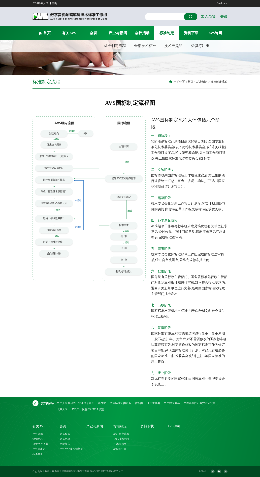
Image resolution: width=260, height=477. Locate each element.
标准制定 (166, 33)
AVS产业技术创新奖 (71, 448)
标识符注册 (200, 46)
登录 (224, 16)
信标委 (139, 403)
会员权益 (65, 433)
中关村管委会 (172, 403)
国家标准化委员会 (120, 403)
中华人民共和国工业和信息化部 (75, 403)
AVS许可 (215, 33)
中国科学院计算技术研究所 (200, 403)
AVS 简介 (37, 433)
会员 (93, 33)
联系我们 (37, 453)
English (221, 3)
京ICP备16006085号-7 (112, 471)
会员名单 (65, 438)
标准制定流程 (115, 46)
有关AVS (69, 33)
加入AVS (208, 16)
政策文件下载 (40, 443)
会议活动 (142, 33)
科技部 (102, 403)
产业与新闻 (118, 33)
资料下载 (191, 33)
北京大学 (62, 409)
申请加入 (65, 443)
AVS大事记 (38, 448)
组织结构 (37, 438)
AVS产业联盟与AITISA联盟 (87, 409)
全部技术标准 (145, 46)
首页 (47, 33)
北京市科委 (153, 403)
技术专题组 (173, 46)
